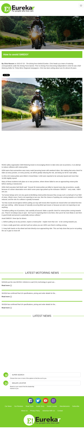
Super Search (18, 375)
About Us (24, 411)
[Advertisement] (42, 148)
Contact (60, 411)
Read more (7, 285)
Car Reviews (18, 406)
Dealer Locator (52, 406)
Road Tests (29, 406)
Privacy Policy (35, 411)
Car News (8, 406)
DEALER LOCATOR (19, 383)
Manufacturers (65, 406)
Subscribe (75, 406)
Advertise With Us (49, 411)
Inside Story (40, 406)
